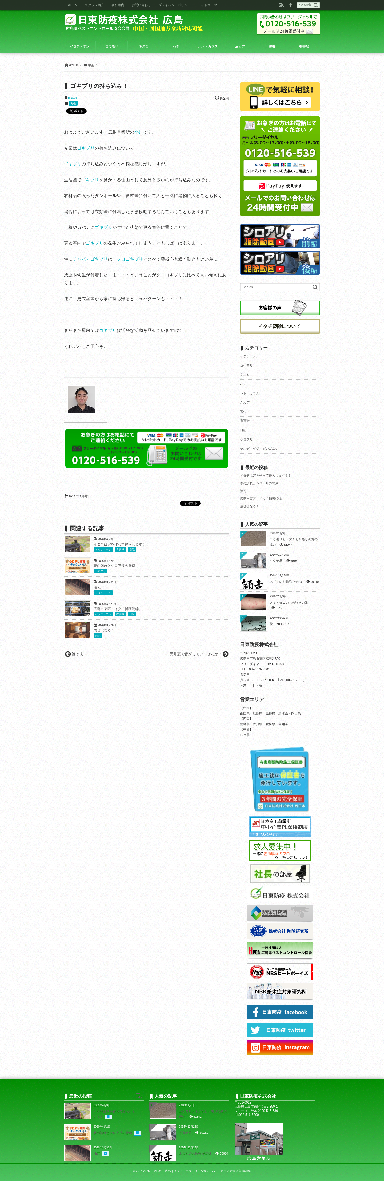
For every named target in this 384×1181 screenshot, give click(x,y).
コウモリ (246, 365)
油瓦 (97, 587)
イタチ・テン (103, 549)
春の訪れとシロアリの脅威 (114, 566)
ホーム (72, 5)
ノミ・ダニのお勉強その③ (289, 603)
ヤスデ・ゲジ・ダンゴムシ (259, 448)
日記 (132, 549)
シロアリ (100, 571)
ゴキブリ (86, 148)
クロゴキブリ (130, 259)
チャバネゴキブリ (90, 259)
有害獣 (120, 549)
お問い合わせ (141, 5)
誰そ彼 (77, 654)
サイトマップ (207, 5)
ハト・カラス (249, 393)
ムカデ (245, 402)
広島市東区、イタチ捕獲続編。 (118, 609)
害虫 (73, 103)
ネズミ (245, 374)
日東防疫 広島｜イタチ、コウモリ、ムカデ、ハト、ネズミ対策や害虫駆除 (200, 1170)
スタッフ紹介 (94, 5)
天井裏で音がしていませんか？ (196, 654)
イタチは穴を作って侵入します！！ (121, 544)
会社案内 (117, 5)
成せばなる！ (104, 630)
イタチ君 (276, 561)
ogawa (72, 97)
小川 (138, 132)
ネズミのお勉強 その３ (286, 582)
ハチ (243, 384)
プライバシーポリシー (174, 5)
